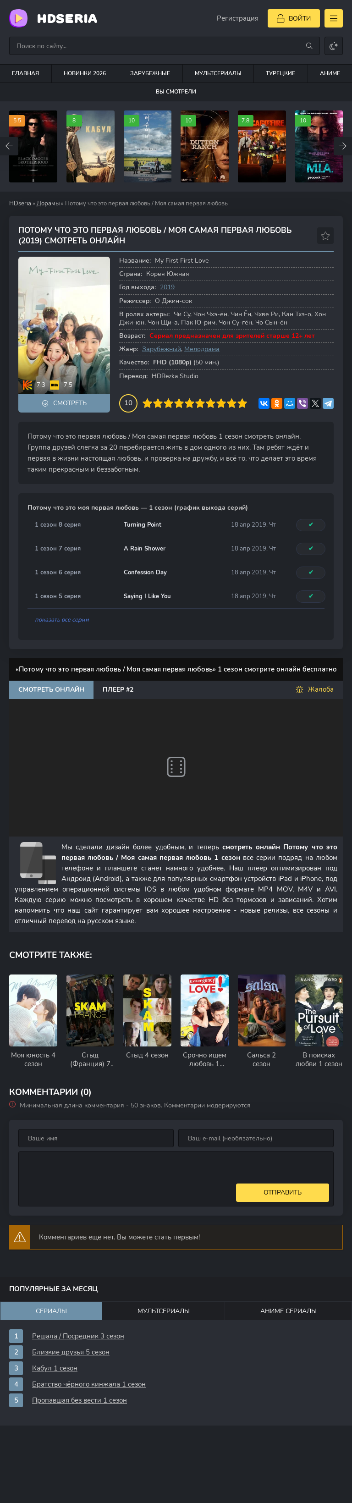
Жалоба (315, 689)
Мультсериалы (218, 73)
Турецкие (280, 73)
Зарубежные (150, 73)
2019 (167, 287)
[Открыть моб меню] (333, 18)
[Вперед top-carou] (343, 146)
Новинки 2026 (85, 73)
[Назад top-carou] (9, 146)
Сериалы (51, 1311)
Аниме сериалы (288, 1311)
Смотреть (70, 403)
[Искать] (309, 46)
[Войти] (294, 18)
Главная (25, 73)
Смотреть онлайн (51, 689)
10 (242, 403)
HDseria (67, 18)
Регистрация (237, 18)
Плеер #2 (118, 689)
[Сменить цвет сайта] (333, 46)
